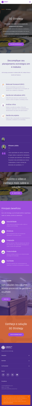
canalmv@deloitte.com (7, 386)
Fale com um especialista (16, 44)
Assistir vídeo (16, 193)
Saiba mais (6, 299)
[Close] (29, 397)
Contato (3, 360)
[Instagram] (3, 375)
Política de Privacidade (8, 402)
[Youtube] (17, 375)
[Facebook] (8, 375)
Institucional (4, 366)
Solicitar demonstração (16, 334)
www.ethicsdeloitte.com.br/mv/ (9, 389)
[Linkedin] (12, 375)
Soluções (3, 355)
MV (12, 351)
